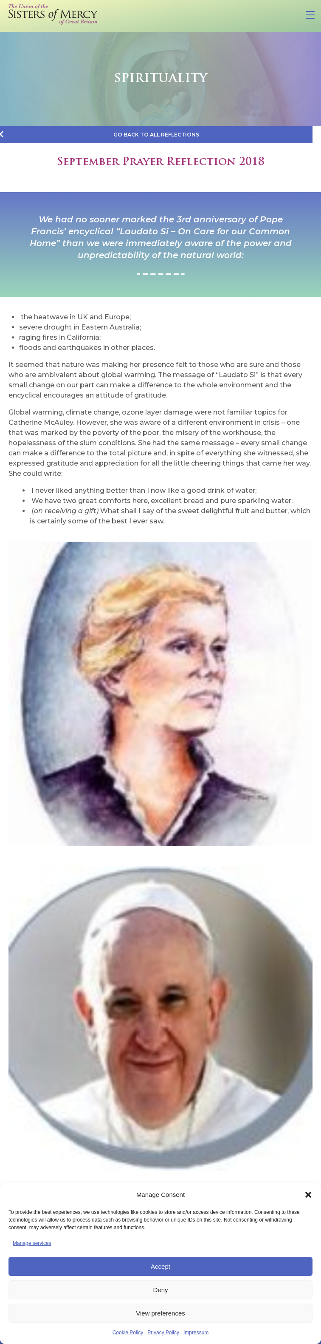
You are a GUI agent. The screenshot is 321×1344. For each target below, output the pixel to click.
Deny (160, 1289)
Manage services (32, 1243)
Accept (160, 1266)
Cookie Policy (128, 1332)
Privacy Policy (163, 1332)
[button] (308, 1195)
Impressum (195, 1332)
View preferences (160, 1313)
